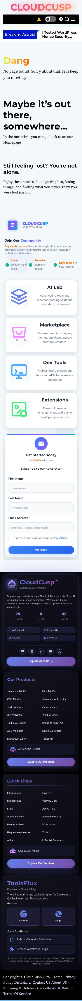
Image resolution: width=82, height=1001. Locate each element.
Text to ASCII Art (16, 723)
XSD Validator (15, 730)
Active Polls (48, 808)
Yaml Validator (50, 715)
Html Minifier (49, 691)
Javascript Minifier (17, 691)
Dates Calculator (51, 730)
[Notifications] (39, 19)
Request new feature (18, 832)
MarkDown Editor (16, 738)
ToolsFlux (47, 738)
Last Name (16, 498)
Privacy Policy (60, 538)
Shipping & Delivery (19, 988)
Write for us (48, 824)
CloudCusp (41, 7)
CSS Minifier (14, 699)
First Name (16, 479)
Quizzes (47, 793)
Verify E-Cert (49, 800)
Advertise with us (51, 816)
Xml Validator (14, 715)
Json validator (50, 707)
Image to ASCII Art (52, 723)
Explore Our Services (41, 863)
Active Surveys (15, 816)
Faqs (10, 808)
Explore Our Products (40, 761)
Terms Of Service (17, 993)
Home (57, 976)
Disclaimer (23, 982)
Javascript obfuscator (54, 699)
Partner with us (15, 824)
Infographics (14, 793)
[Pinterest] (41, 651)
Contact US (42, 982)
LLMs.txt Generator (53, 840)
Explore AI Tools (41, 661)
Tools (45, 832)
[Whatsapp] (59, 651)
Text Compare (15, 707)
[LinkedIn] (31, 651)
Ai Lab (10, 840)
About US (59, 982)
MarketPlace (14, 800)
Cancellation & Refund (55, 988)
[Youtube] (22, 651)
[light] (54, 19)
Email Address (18, 518)
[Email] (50, 651)
